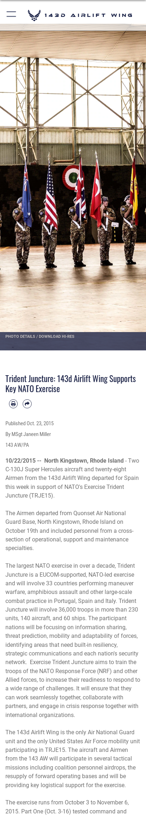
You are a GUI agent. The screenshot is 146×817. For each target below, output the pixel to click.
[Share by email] (27, 403)
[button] (11, 15)
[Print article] (13, 403)
